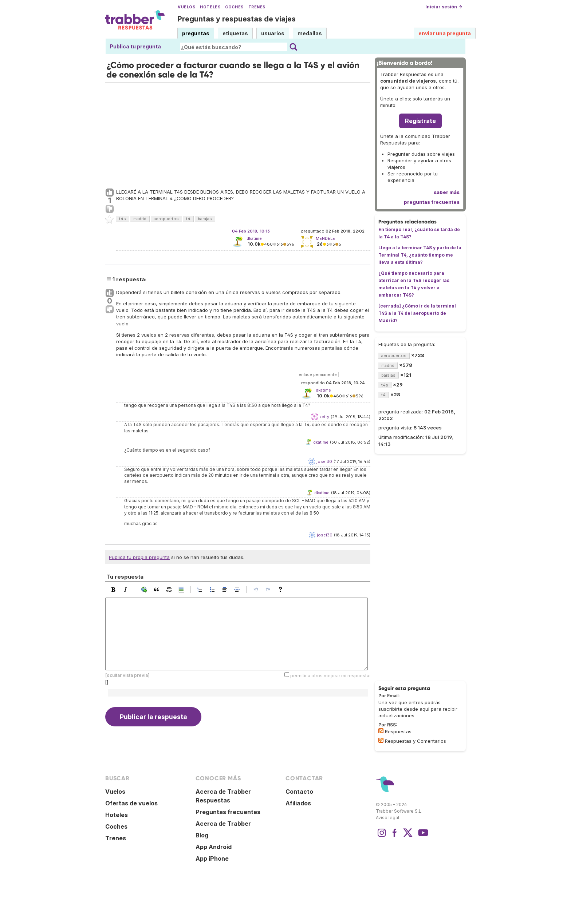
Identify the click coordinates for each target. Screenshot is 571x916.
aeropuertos (166, 218)
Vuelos (186, 7)
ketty (324, 416)
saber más (447, 192)
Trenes (256, 7)
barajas (205, 218)
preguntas (195, 33)
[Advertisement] (237, 134)
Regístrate (420, 120)
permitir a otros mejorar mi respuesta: (330, 675)
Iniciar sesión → (443, 6)
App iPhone (212, 858)
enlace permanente (318, 374)
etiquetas (235, 33)
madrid (139, 218)
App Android (214, 846)
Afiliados (298, 803)
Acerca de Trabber (223, 823)
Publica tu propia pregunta (139, 557)
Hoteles (210, 7)
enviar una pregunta (444, 33)
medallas (310, 33)
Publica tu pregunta (135, 46)
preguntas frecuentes (432, 202)
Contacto (299, 791)
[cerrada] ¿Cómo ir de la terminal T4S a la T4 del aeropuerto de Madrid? (417, 313)
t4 (188, 218)
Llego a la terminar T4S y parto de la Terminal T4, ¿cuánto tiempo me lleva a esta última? (419, 255)
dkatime (254, 238)
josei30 (324, 461)
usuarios (272, 33)
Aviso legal (387, 817)
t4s (122, 218)
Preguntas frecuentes (228, 812)
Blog (202, 835)
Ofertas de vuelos (131, 803)
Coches (234, 7)
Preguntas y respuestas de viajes (236, 19)
